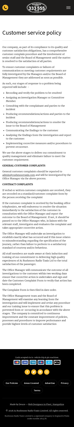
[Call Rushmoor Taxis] (5, 8)
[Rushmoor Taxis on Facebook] (27, 372)
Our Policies (12, 383)
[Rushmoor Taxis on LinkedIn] (40, 372)
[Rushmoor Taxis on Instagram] (46, 372)
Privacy (65, 383)
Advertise (50, 383)
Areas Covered (31, 383)
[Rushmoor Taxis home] (37, 7)
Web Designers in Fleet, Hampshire (46, 404)
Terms (37, 390)
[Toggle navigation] (68, 7)
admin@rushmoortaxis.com (18, 174)
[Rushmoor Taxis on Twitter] (33, 372)
